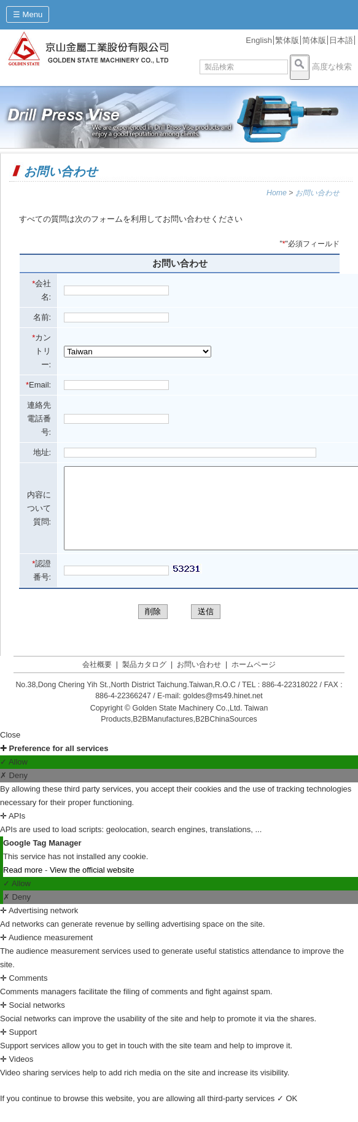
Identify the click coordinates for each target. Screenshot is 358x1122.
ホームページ (254, 681)
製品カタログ (144, 681)
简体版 (314, 40)
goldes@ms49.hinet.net (223, 712)
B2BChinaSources (226, 735)
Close (10, 751)
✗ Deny (14, 792)
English (259, 40)
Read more (24, 886)
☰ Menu (27, 14)
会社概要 (97, 681)
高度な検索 (332, 66)
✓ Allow (14, 778)
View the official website (92, 886)
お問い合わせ (317, 193)
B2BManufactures (163, 735)
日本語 (341, 40)
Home (277, 193)
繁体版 (287, 40)
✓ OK (287, 1115)
